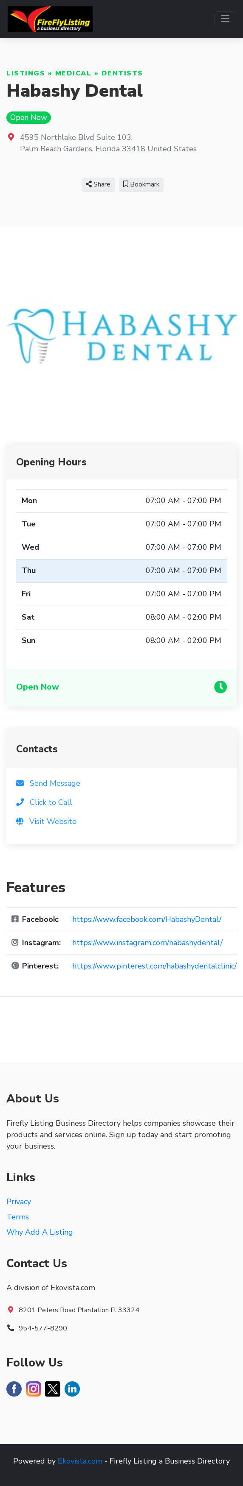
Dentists (122, 73)
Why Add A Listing (39, 1232)
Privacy (18, 1202)
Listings (25, 73)
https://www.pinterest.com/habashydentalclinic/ (154, 966)
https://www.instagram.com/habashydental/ (147, 943)
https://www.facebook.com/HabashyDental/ (146, 919)
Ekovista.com (80, 1461)
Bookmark (141, 184)
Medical (73, 73)
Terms (17, 1217)
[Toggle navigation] (225, 18)
